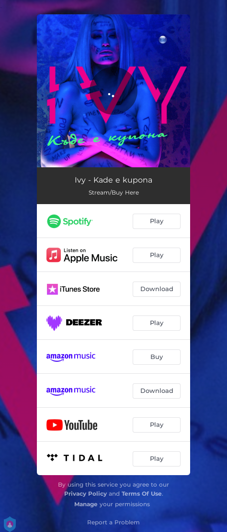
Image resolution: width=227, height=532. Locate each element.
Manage (86, 504)
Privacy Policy (85, 493)
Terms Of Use (142, 493)
